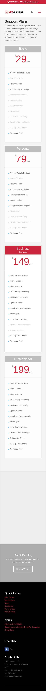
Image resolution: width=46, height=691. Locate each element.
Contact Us (9, 606)
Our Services (10, 600)
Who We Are (9, 597)
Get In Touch (23, 569)
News (7, 603)
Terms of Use (10, 609)
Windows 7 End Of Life (13, 624)
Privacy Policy (10, 612)
